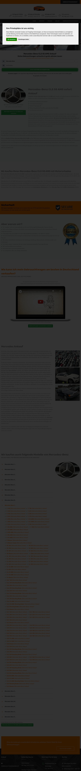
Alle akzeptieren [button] (12, 39)
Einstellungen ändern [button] (23, 39)
